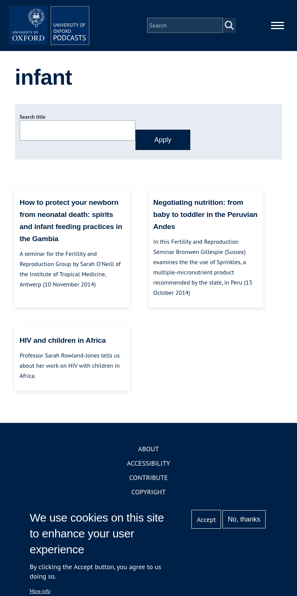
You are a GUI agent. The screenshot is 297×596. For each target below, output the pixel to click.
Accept (206, 519)
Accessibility (148, 468)
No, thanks (244, 519)
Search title (32, 122)
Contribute (148, 482)
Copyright (148, 497)
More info (40, 591)
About (148, 454)
